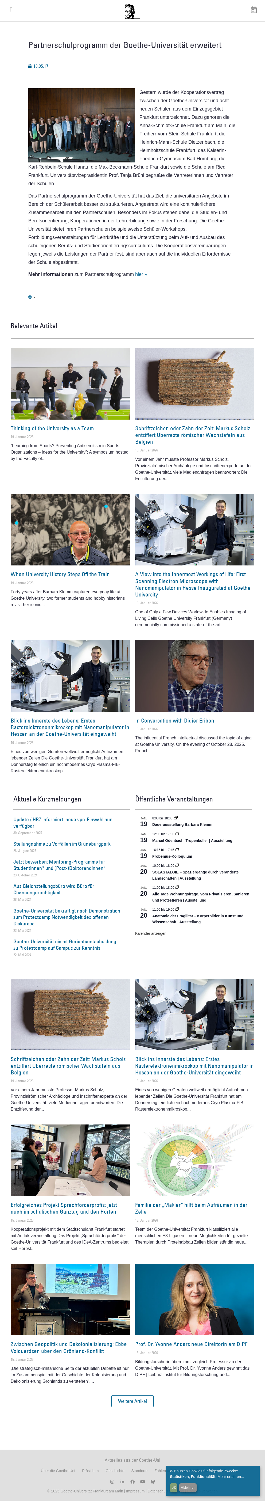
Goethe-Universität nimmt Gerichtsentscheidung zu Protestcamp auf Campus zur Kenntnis (64, 944)
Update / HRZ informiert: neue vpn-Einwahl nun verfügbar (62, 822)
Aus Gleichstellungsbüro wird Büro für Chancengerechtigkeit (53, 889)
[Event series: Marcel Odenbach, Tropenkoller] (177, 834)
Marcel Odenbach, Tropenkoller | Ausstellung (192, 840)
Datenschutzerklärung (166, 1491)
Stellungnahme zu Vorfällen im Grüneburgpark (62, 843)
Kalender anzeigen (150, 933)
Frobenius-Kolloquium (172, 856)
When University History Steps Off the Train (60, 574)
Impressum (135, 1491)
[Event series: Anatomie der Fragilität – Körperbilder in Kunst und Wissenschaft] (177, 909)
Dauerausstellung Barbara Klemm (182, 824)
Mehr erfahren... (230, 1477)
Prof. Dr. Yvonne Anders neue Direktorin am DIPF (191, 1344)
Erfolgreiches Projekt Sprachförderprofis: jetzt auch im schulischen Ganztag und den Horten (64, 1208)
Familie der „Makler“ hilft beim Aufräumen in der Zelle (191, 1208)
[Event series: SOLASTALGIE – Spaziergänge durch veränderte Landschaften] (177, 866)
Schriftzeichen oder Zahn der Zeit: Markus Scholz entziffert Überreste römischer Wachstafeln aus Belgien (192, 435)
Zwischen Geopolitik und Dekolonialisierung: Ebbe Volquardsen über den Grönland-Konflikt (69, 1347)
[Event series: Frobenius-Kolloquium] (177, 850)
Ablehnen (188, 1487)
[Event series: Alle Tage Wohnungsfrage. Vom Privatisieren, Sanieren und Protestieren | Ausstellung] (177, 888)
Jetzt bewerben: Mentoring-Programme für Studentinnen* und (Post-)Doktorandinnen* (59, 865)
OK (174, 1487)
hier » (141, 274)
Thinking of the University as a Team (52, 428)
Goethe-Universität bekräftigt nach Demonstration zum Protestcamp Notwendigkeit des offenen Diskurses (66, 917)
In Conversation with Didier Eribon (174, 720)
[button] (132, 1401)
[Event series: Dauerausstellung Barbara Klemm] (176, 818)
